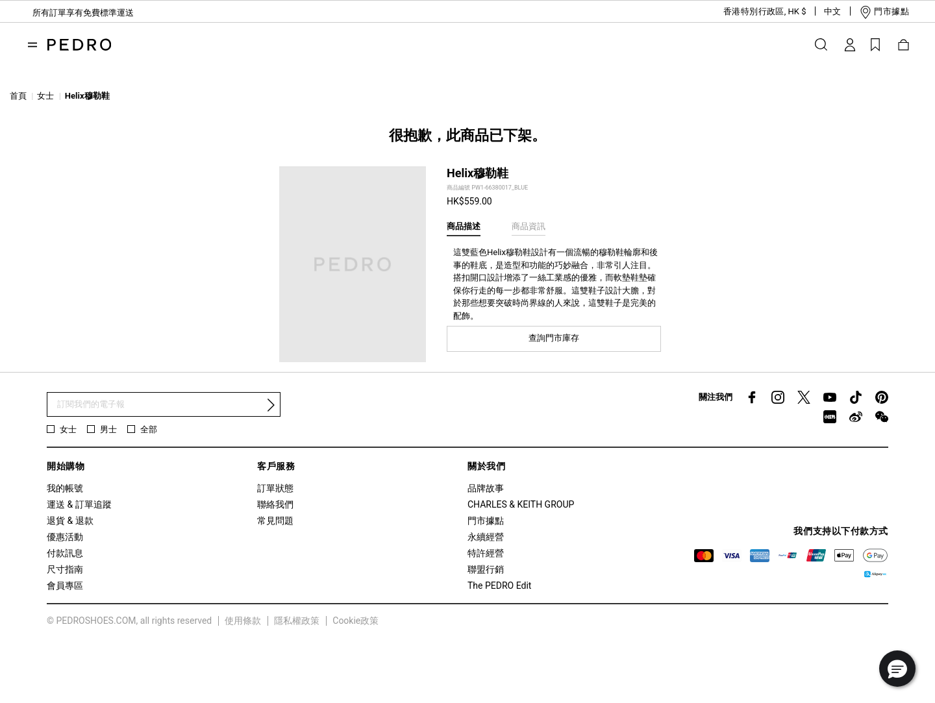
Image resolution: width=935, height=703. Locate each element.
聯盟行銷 (486, 569)
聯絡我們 (275, 504)
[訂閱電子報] (163, 404)
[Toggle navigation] (32, 45)
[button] (754, 11)
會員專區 (65, 585)
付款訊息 (65, 553)
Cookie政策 (355, 620)
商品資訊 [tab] (528, 226)
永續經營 (486, 537)
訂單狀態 (275, 488)
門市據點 (486, 520)
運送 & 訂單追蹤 (79, 504)
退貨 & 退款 (70, 520)
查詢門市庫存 (554, 338)
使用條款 (243, 620)
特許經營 (486, 553)
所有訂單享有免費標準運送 (83, 13)
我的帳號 (65, 488)
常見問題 (275, 520)
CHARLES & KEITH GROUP (521, 504)
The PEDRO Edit (499, 585)
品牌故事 (486, 488)
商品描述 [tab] (463, 226)
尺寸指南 (65, 569)
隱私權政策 (296, 620)
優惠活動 (65, 537)
